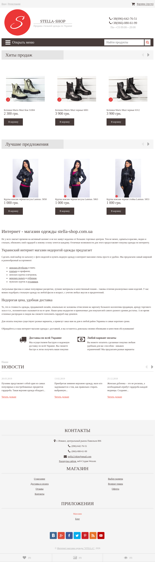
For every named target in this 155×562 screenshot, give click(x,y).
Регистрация (14, 4)
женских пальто (17, 278)
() (27, 557)
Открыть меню (19, 42)
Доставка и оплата (39, 483)
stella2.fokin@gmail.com (79, 456)
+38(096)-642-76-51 (124, 18)
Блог (77, 519)
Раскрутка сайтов (68, 461)
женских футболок (18, 267)
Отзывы (40, 489)
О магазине (39, 478)
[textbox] (124, 42)
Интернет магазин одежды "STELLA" (75, 548)
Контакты (39, 494)
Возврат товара (115, 483)
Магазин (77, 513)
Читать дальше (9, 396)
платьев (13, 271)
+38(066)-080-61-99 (124, 23)
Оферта (115, 489)
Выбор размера (115, 478)
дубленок (31, 278)
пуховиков (33, 281)
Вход (4, 4)
